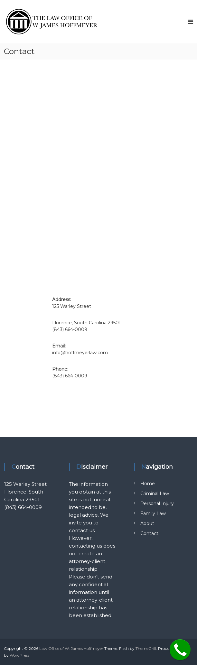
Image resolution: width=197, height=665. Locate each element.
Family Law (153, 513)
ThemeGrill (146, 648)
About (147, 523)
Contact (149, 533)
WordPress (19, 655)
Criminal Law (154, 493)
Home (147, 483)
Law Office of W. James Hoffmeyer (71, 648)
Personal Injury (157, 503)
